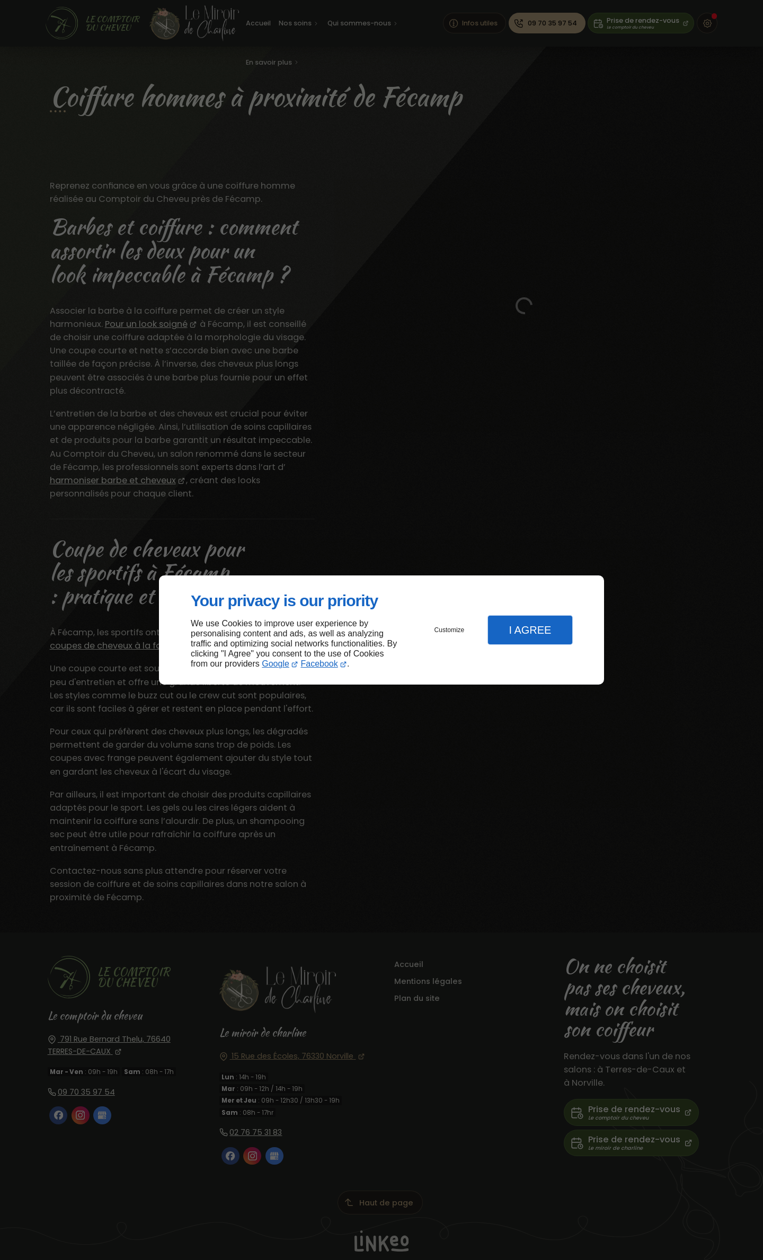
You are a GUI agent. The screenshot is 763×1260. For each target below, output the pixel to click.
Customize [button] (449, 630)
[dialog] (381, 630)
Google (275, 663)
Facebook (319, 663)
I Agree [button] (530, 630)
